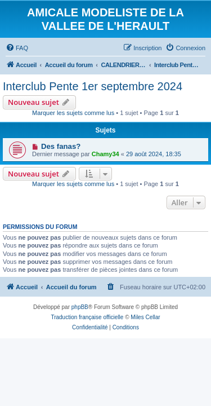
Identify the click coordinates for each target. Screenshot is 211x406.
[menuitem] (17, 48)
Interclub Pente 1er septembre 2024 (92, 86)
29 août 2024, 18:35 (153, 154)
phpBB (79, 307)
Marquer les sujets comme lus (73, 112)
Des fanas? (60, 146)
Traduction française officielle (87, 317)
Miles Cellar (145, 317)
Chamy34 (105, 154)
